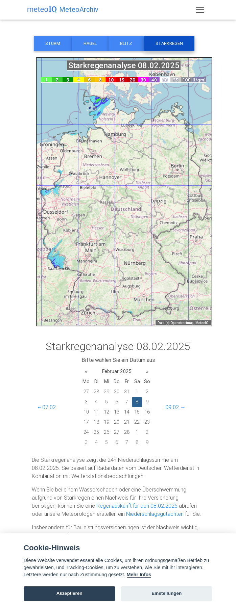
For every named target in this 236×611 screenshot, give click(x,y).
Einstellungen (166, 593)
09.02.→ (175, 407)
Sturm (52, 43)
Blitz (126, 43)
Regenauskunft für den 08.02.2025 (137, 505)
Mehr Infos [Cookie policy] (139, 574)
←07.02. (47, 407)
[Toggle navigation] (200, 11)
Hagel (90, 43)
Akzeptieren (69, 593)
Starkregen (169, 43)
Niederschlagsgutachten (155, 513)
